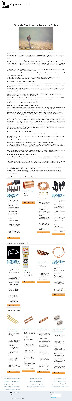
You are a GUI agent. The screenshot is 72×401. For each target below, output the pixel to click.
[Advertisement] (36, 16)
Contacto (11, 394)
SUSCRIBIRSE (53, 397)
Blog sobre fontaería (20, 4)
